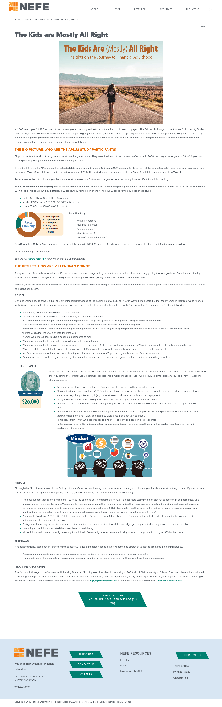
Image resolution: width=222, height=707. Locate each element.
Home (17, 20)
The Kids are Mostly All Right (65, 20)
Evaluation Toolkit (131, 671)
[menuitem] (94, 10)
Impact (116, 9)
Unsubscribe (180, 678)
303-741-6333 (22, 687)
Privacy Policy (181, 672)
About (94, 9)
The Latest (192, 9)
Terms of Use (181, 666)
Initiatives (166, 9)
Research (140, 9)
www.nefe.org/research (169, 580)
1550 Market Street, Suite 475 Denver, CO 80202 (31, 678)
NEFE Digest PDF (37, 259)
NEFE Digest (43, 20)
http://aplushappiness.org (103, 580)
